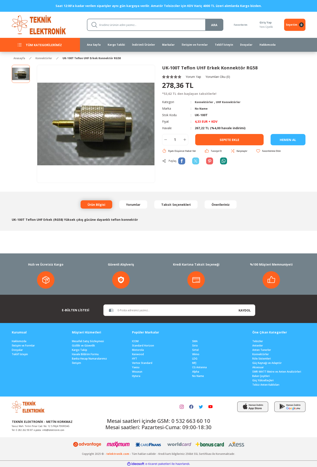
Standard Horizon (143, 345)
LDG (194, 358)
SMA (195, 341)
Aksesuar (258, 367)
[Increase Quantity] (184, 139)
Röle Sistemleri (261, 358)
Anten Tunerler (261, 350)
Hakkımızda (19, 341)
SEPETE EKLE (229, 139)
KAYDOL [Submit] (245, 310)
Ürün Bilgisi (96, 205)
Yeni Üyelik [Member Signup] (265, 27)
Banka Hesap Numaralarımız (89, 358)
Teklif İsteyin (20, 354)
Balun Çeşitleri (261, 376)
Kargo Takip (79, 350)
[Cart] (294, 25)
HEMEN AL (287, 139)
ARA (210, 25)
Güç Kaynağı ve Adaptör (267, 363)
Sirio (195, 345)
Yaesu (135, 367)
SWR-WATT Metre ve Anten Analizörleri (276, 371)
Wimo (195, 354)
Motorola (138, 350)
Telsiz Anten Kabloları (265, 385)
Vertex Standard (142, 363)
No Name (202, 108)
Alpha (195, 371)
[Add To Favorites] (275, 151)
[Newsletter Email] (168, 310)
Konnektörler (205, 102)
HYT (134, 358)
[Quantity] (175, 139)
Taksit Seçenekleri (176, 205)
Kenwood (138, 354)
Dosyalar (17, 350)
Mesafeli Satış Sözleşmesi (88, 341)
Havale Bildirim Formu (85, 354)
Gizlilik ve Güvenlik (83, 345)
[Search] (153, 25)
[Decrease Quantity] (165, 139)
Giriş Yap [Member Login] (265, 22)
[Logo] (46, 24)
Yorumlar (133, 205)
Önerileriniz (221, 205)
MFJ (194, 363)
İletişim (76, 363)
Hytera (136, 376)
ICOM (135, 341)
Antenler (257, 345)
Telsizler (257, 341)
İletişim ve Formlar (23, 345)
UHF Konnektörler (232, 102)
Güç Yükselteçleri (263, 380)
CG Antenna (199, 367)
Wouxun (137, 371)
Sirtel (195, 350)
